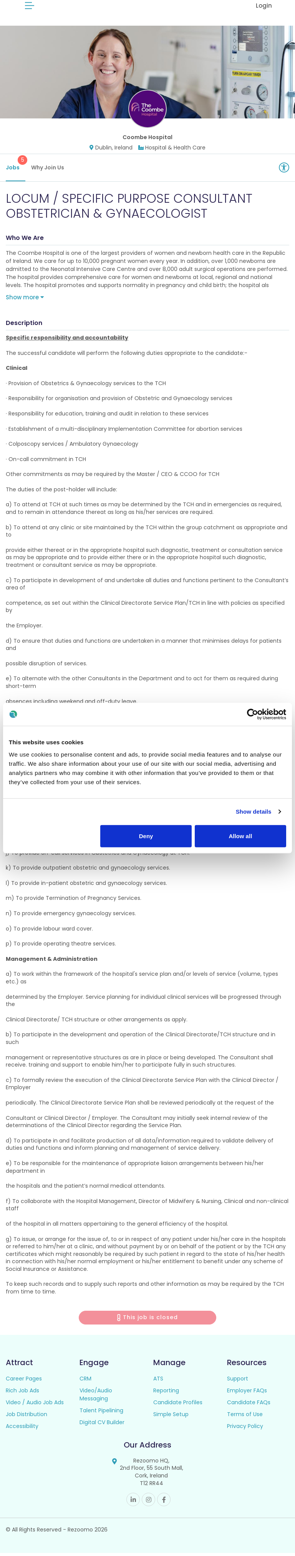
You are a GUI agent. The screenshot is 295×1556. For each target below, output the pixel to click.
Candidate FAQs (248, 1405)
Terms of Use (245, 1417)
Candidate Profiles (177, 1405)
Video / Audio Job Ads (35, 1405)
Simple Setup (171, 1417)
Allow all (240, 835)
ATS (158, 1381)
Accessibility (22, 1429)
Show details (254, 811)
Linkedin (133, 1502)
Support (237, 1381)
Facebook (164, 1502)
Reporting (166, 1393)
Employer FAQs (247, 1393)
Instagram (148, 1502)
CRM (85, 1381)
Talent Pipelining (101, 1413)
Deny (146, 835)
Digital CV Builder (102, 1425)
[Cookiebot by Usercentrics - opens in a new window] (252, 714)
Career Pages (24, 1381)
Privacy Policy (245, 1429)
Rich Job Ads (22, 1393)
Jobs (15, 166)
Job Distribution (26, 1417)
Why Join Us (47, 170)
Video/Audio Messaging (96, 1397)
